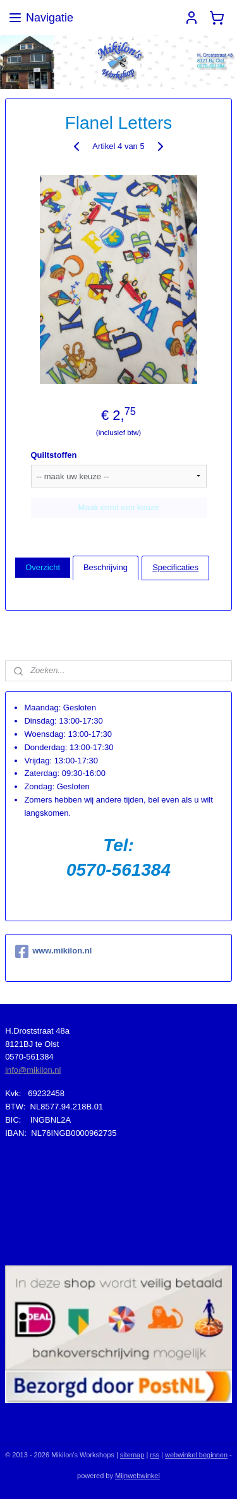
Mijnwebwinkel (137, 1475)
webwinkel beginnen (196, 1455)
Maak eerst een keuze (118, 506)
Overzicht (42, 567)
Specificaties (175, 567)
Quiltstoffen (54, 454)
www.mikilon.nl (53, 951)
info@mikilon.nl (33, 1070)
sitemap (132, 1455)
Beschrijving (105, 567)
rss (154, 1455)
